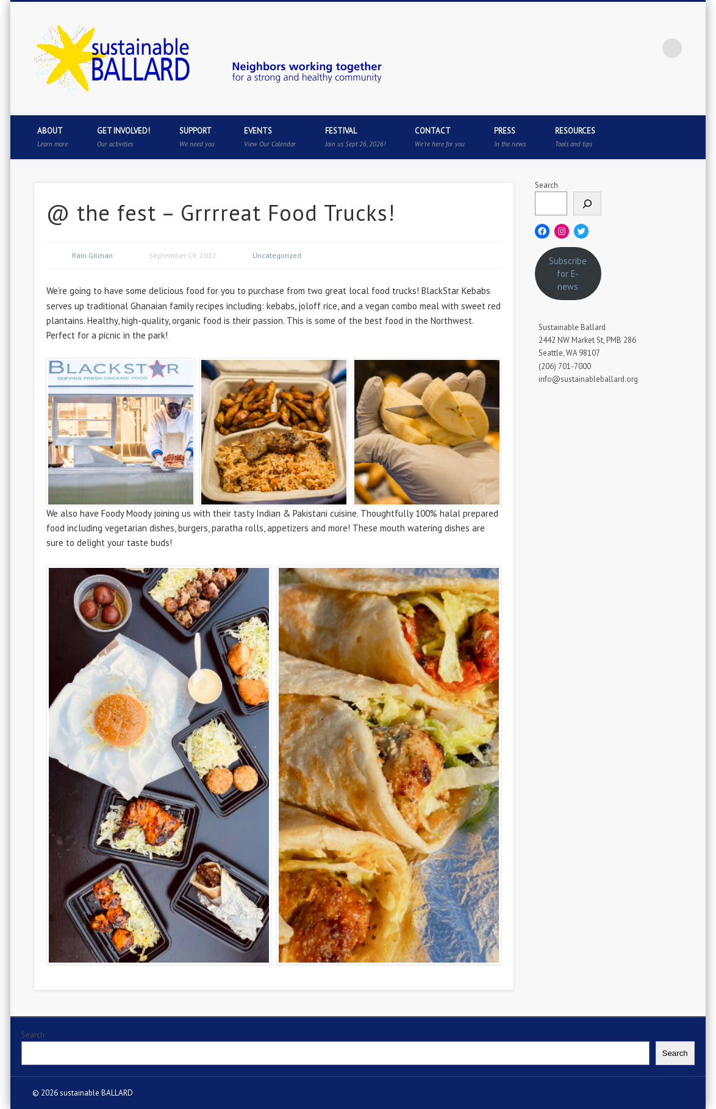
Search (546, 185)
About (52, 137)
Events (270, 137)
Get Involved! (123, 137)
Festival (355, 137)
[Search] (587, 203)
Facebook (572, 48)
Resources (575, 137)
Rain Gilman (92, 255)
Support (197, 137)
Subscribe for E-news (568, 273)
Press (510, 137)
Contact (440, 137)
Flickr (647, 48)
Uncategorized (276, 255)
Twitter (597, 48)
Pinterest (622, 48)
